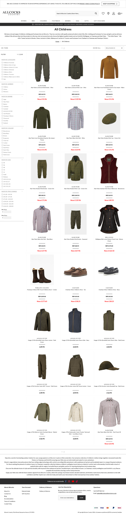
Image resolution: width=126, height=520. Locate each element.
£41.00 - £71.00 (7, 196)
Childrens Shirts (7, 72)
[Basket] (120, 13)
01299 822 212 (100, 491)
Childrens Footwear (8, 62)
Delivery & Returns (44, 491)
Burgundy (6, 138)
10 (4, 170)
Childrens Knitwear (8, 69)
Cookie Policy (8, 504)
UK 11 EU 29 (6, 186)
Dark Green (6, 145)
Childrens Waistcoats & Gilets (11, 76)
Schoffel (5, 120)
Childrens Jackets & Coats (10, 67)
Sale (77, 21)
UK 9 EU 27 (6, 181)
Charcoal (5, 140)
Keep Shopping (110, 4)
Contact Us (7, 493)
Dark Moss (6, 147)
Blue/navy (6, 133)
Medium (5, 177)
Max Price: (4, 215)
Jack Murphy (6, 113)
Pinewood (6, 118)
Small (4, 174)
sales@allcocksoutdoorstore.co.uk (106, 493)
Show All (97, 48)
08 (4, 167)
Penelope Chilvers (8, 116)
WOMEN (23, 21)
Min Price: (4, 209)
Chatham (5, 106)
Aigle (4, 99)
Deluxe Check (7, 152)
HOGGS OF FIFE (8, 111)
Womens (5, 91)
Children (43, 21)
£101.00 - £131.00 (8, 201)
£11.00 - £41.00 (7, 194)
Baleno (5, 104)
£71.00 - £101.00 (8, 199)
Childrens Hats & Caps (9, 65)
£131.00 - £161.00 (8, 204)
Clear (21, 54)
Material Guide (26, 491)
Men (33, 21)
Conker (5, 143)
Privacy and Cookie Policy (90, 3)
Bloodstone (6, 131)
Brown (5, 136)
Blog (5, 496)
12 (4, 172)
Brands (68, 21)
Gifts (87, 21)
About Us (7, 491)
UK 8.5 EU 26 (7, 179)
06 (4, 165)
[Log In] (113, 13)
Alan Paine (6, 101)
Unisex (5, 89)
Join (81, 497)
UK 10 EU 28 (6, 184)
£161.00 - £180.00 (8, 206)
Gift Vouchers (99, 21)
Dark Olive (6, 150)
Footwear (56, 21)
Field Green (6, 154)
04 (4, 162)
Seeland (5, 123)
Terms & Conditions (9, 501)
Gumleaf (5, 109)
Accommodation (8, 499)
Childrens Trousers (8, 74)
